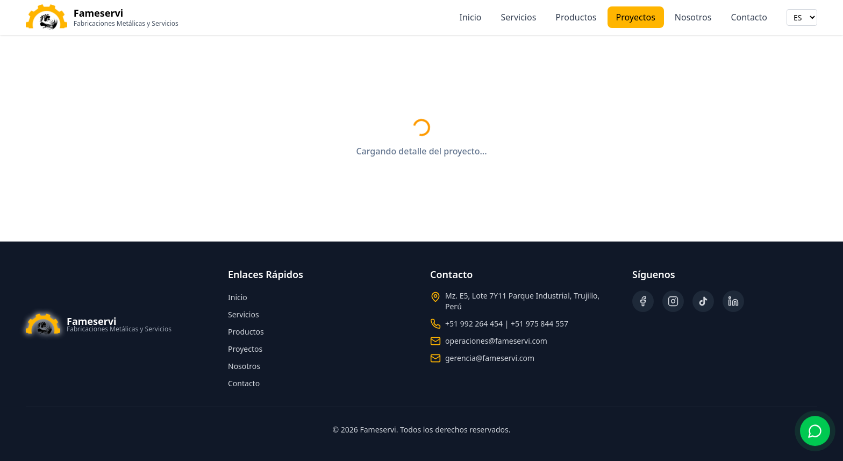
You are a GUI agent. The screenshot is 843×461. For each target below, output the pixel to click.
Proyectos (635, 17)
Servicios (519, 17)
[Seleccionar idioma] (802, 17)
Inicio (471, 17)
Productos (575, 17)
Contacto (749, 17)
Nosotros (693, 17)
